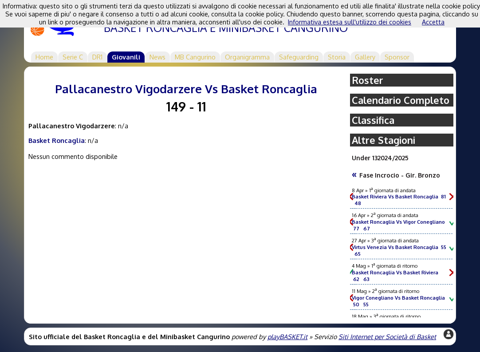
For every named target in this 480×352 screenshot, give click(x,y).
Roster (367, 80)
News (157, 57)
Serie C (73, 57)
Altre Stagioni (383, 140)
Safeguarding (299, 57)
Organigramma (247, 57)
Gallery (365, 57)
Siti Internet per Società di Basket (387, 336)
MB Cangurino (195, 57)
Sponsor (397, 57)
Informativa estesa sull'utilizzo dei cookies (349, 22)
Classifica (373, 120)
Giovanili (126, 57)
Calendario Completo (400, 100)
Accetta (433, 22)
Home (44, 57)
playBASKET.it (287, 336)
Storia (337, 57)
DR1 (97, 57)
